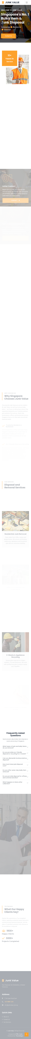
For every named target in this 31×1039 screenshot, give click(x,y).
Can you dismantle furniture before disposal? (15, 759)
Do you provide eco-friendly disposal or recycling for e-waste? (14, 753)
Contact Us (8, 36)
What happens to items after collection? (12, 783)
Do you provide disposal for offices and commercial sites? (15, 777)
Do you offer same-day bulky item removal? (14, 771)
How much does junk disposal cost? (13, 765)
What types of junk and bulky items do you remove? (14, 747)
